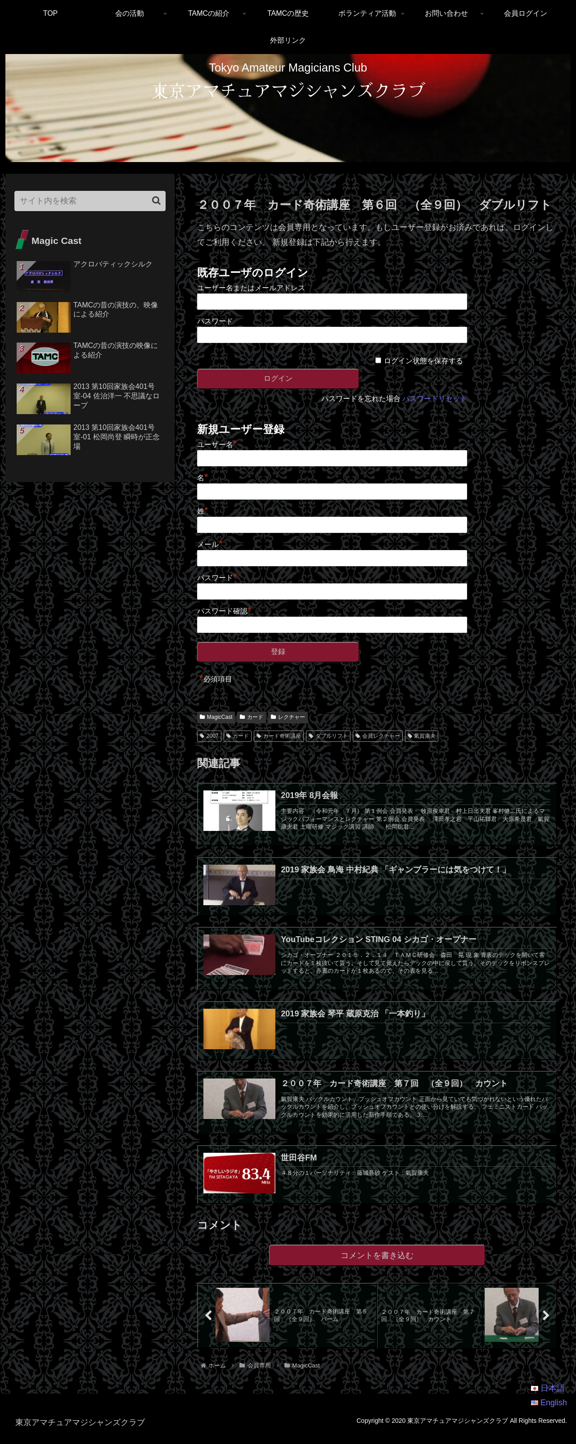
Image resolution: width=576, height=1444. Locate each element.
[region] (288, 108)
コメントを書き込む (377, 1263)
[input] (90, 201)
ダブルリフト (328, 736)
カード (251, 717)
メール (210, 544)
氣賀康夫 (422, 736)
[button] (156, 200)
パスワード (215, 321)
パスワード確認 (224, 611)
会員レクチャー (378, 736)
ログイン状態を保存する (423, 361)
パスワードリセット (434, 398)
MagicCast (216, 717)
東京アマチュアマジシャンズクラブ (288, 89)
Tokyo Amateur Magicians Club (288, 67)
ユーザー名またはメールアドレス (251, 288)
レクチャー (288, 717)
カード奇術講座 (278, 736)
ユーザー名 (217, 444)
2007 (209, 736)
